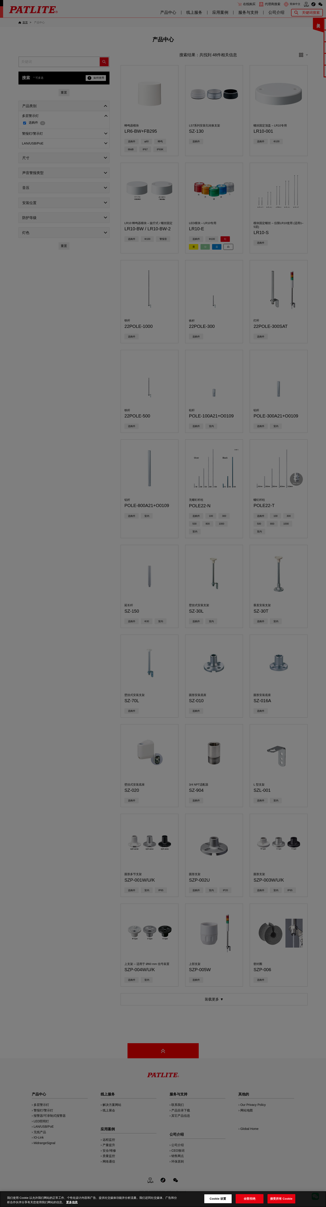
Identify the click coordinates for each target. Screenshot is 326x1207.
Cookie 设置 (218, 1198)
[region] (163, 1199)
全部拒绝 (249, 1198)
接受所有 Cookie (281, 1198)
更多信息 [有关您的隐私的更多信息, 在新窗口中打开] (72, 1202)
